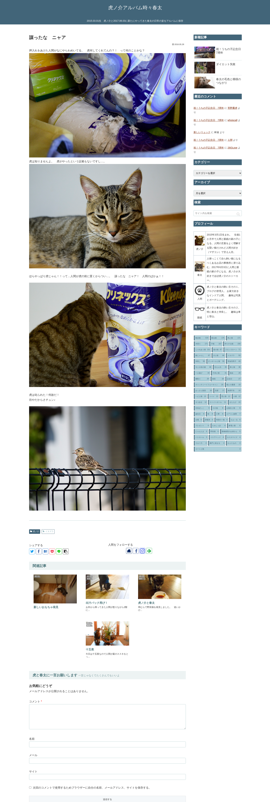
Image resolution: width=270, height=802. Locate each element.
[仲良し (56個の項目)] (200, 361)
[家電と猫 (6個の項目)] (234, 425)
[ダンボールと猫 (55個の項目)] (215, 361)
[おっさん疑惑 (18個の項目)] (203, 390)
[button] (238, 214)
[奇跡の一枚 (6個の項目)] (222, 419)
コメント (35, 651)
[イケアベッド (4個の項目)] (217, 437)
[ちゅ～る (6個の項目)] (235, 419)
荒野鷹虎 (232, 108)
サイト (33, 720)
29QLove (232, 147)
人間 (230, 140)
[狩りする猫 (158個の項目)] (232, 343)
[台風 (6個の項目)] (198, 419)
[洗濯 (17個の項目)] (219, 390)
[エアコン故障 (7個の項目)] (233, 414)
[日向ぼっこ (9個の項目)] (202, 408)
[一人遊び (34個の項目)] (202, 373)
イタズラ (48, 531)
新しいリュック (202, 132)
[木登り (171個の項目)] (201, 343)
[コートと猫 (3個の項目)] (217, 449)
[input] (218, 213)
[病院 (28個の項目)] (218, 378)
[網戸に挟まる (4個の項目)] (216, 443)
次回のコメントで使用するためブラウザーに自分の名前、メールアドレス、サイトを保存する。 (92, 737)
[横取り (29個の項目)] (202, 378)
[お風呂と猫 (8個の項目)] (233, 408)
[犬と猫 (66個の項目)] (218, 355)
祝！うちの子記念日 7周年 (209, 108)
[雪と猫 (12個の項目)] (225, 396)
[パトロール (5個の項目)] (201, 437)
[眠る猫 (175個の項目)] (217, 338)
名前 (32, 688)
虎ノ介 (34, 531)
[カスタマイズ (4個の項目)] (233, 437)
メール (33, 704)
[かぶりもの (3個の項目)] (233, 443)
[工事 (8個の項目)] (219, 414)
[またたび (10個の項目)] (234, 402)
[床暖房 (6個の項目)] (208, 419)
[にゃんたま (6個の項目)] (201, 431)
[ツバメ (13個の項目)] (213, 396)
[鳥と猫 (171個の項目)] (233, 338)
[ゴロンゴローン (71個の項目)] (232, 349)
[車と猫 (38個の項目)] (234, 367)
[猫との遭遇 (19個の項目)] (233, 384)
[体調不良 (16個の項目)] (233, 390)
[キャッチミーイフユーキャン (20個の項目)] (209, 384)
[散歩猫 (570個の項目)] (201, 338)
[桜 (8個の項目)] (210, 414)
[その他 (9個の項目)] (217, 408)
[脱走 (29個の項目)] (234, 373)
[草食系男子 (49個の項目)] (233, 361)
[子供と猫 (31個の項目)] (219, 373)
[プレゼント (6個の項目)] (202, 425)
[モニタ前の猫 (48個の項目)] (203, 367)
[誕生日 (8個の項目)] (199, 414)
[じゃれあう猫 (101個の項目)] (202, 349)
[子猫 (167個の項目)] (215, 343)
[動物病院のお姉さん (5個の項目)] (230, 431)
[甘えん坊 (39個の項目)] (220, 367)
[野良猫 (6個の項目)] (214, 431)
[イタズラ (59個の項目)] (233, 355)
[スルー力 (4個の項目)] (200, 443)
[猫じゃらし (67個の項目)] (202, 355)
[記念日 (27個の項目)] (233, 378)
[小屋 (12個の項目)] (236, 396)
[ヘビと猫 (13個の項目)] (200, 396)
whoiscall (232, 120)
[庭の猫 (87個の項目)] (217, 349)
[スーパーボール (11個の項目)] (217, 402)
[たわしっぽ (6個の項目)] (219, 425)
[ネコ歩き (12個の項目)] (200, 402)
